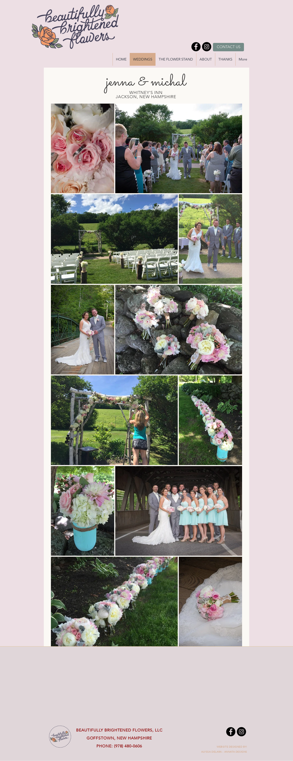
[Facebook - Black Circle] (196, 46)
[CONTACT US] (228, 47)
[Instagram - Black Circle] (206, 46)
